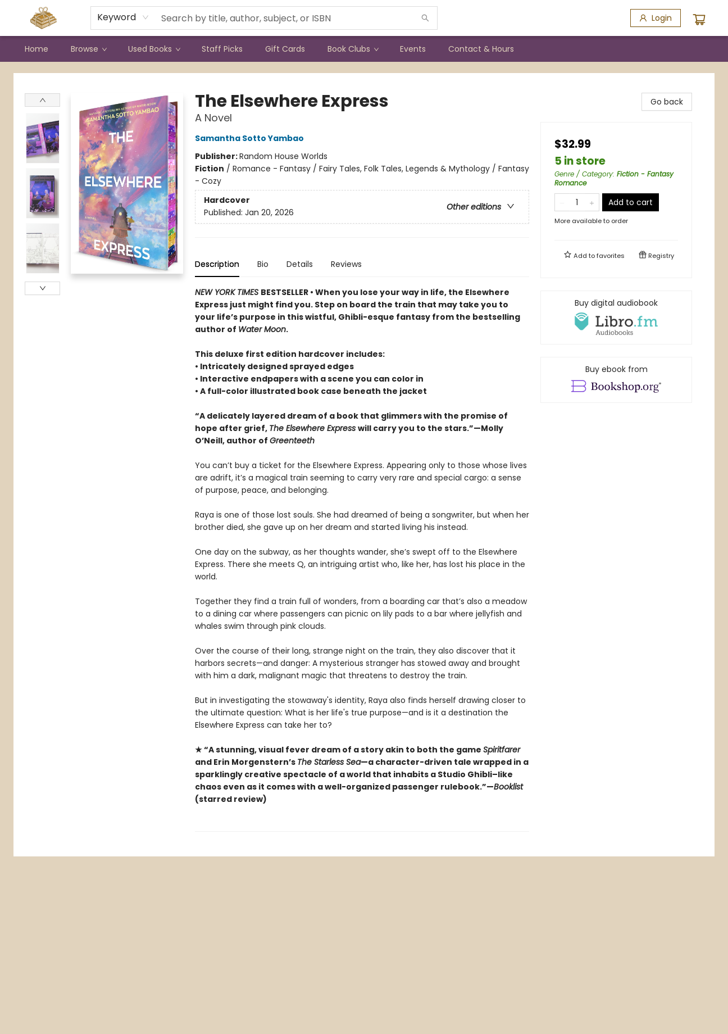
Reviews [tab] (346, 264)
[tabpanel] (362, 559)
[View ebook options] (616, 380)
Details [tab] (299, 264)
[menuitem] (36, 49)
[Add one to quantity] (592, 202)
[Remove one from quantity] (562, 202)
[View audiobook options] (616, 317)
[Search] (425, 18)
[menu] (364, 49)
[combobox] (123, 17)
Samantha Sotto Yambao (251, 138)
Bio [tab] (263, 264)
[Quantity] (577, 202)
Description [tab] (217, 264)
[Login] (655, 18)
